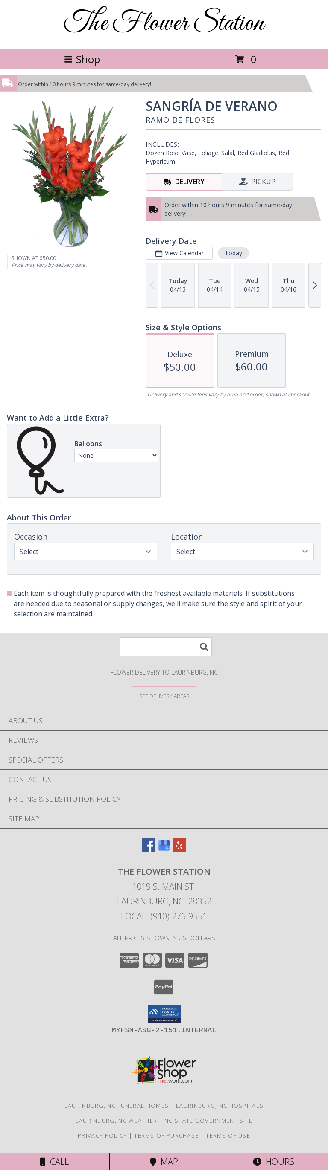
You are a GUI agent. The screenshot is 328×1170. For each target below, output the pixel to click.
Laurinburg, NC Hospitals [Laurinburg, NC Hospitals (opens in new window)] (220, 1105)
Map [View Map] (164, 1161)
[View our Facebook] (148, 849)
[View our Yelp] (179, 849)
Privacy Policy (102, 1135)
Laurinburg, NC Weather (117, 1120)
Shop (82, 59)
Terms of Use (228, 1135)
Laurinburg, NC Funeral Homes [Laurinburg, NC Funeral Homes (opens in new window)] (116, 1105)
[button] (164, 1014)
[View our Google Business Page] (164, 849)
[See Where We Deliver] (164, 696)
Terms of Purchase (166, 1135)
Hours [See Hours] (273, 1161)
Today (233, 253)
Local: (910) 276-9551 (164, 916)
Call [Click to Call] (54, 1161)
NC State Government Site (208, 1120)
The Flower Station (164, 23)
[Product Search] (166, 646)
